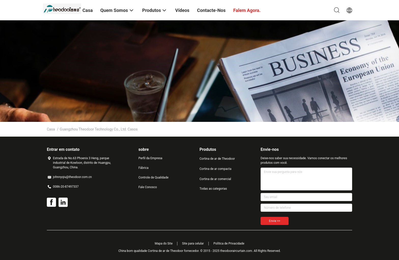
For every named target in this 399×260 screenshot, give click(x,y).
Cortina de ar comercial (215, 179)
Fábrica (143, 168)
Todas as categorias (213, 188)
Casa (51, 129)
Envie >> (274, 221)
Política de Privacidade (228, 243)
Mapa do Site (164, 243)
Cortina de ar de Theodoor (217, 158)
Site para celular (193, 243)
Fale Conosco (147, 187)
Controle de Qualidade (153, 177)
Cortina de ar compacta (215, 169)
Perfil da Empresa (150, 158)
